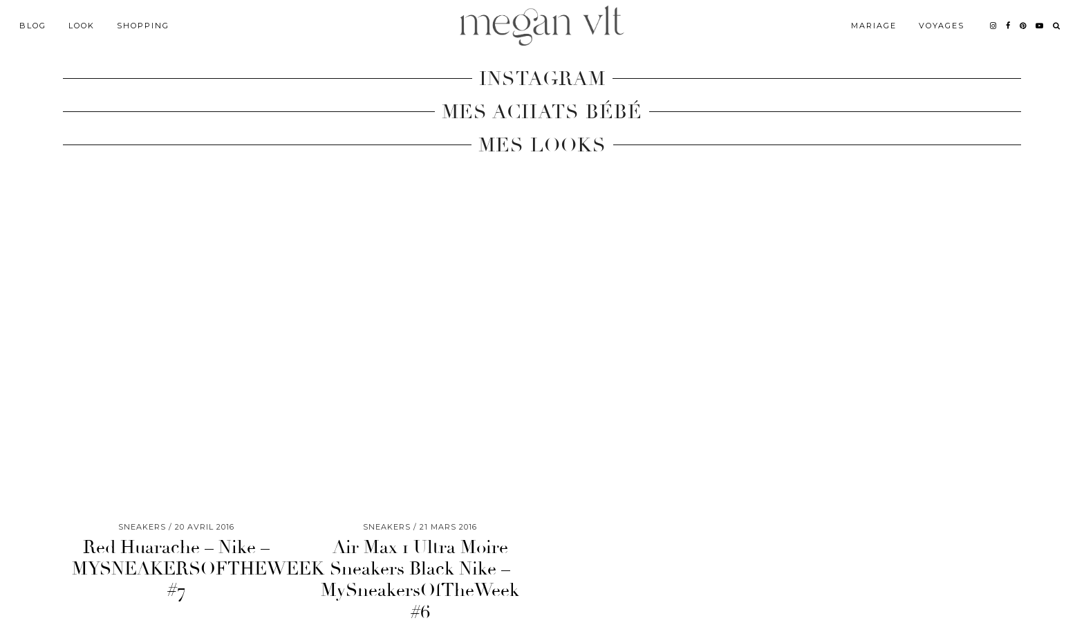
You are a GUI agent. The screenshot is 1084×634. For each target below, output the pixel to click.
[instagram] (994, 25)
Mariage (874, 25)
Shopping (143, 25)
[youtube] (1040, 25)
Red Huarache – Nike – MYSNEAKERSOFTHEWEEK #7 (198, 569)
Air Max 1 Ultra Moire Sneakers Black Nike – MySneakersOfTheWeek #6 (420, 580)
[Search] (1057, 25)
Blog (32, 25)
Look (81, 25)
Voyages (941, 25)
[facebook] (1008, 25)
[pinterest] (1023, 25)
